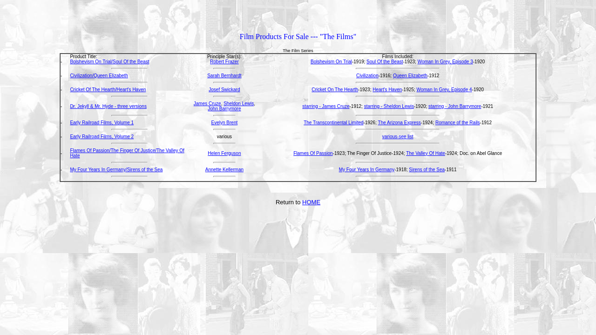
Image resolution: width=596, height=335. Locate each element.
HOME (311, 202)
